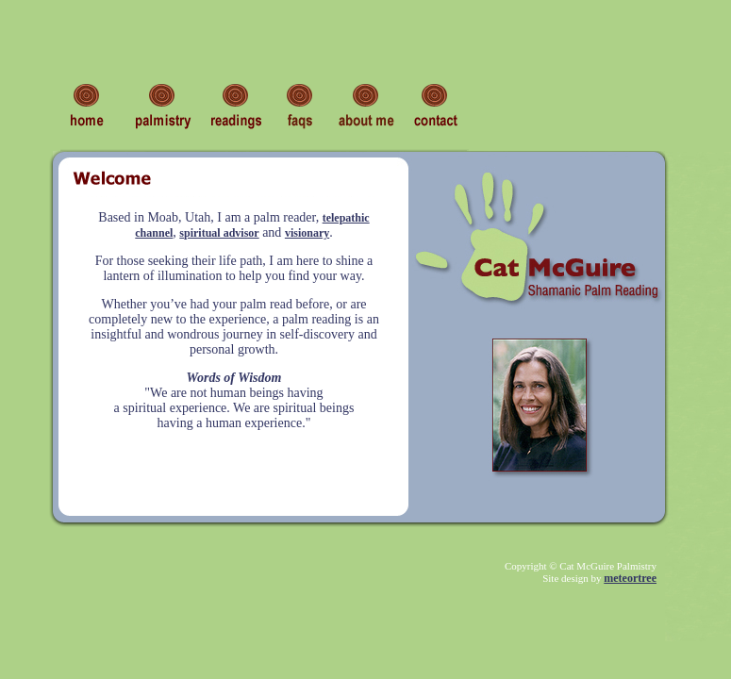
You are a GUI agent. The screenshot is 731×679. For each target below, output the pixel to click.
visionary (307, 233)
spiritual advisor (218, 233)
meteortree (630, 578)
